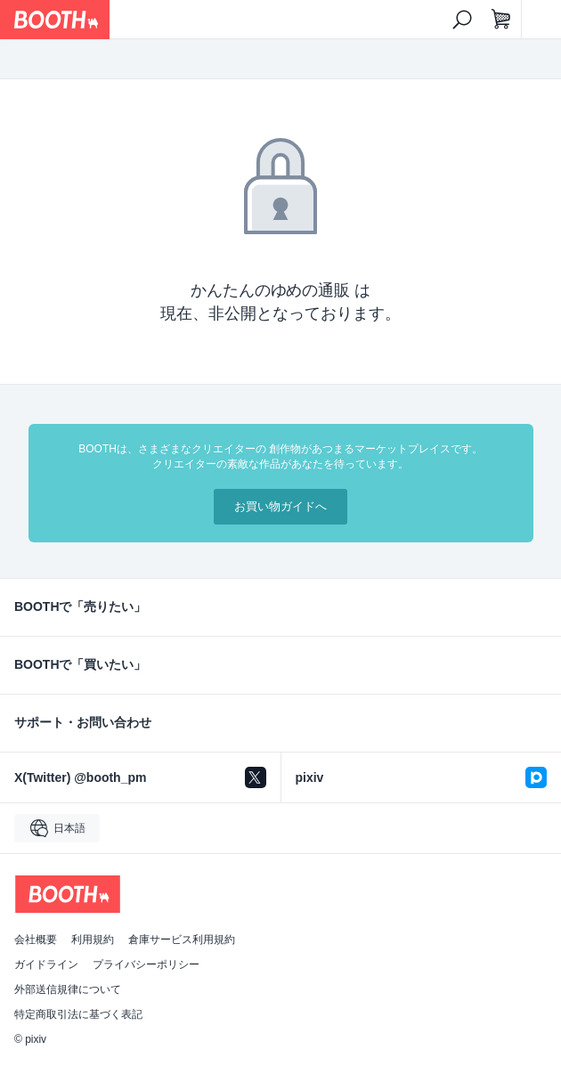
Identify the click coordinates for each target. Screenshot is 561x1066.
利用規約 (92, 939)
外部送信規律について (67, 989)
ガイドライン (46, 964)
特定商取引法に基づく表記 (78, 1014)
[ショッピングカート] (501, 19)
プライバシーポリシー (146, 964)
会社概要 (35, 939)
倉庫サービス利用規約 (181, 939)
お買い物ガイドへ (280, 506)
